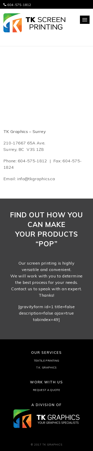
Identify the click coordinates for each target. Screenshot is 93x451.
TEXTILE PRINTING (46, 360)
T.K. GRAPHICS (46, 367)
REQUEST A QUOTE (46, 390)
